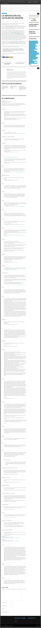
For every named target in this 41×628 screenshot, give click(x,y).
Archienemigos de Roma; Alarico (15, 119)
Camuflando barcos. (13, 262)
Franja (10, 35)
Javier (3, 166)
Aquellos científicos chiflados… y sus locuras (13, 87)
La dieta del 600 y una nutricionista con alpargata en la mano (5, 87)
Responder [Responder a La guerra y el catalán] (9, 478)
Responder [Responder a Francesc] (9, 350)
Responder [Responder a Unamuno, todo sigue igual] (9, 521)
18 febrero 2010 (7, 21)
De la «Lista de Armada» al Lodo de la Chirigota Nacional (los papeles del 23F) (22, 87)
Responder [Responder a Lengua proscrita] (9, 505)
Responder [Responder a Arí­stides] (9, 240)
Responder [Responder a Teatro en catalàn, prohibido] (9, 530)
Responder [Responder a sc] (9, 328)
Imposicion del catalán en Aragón (8, 136)
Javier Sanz (4, 130)
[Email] (10, 57)
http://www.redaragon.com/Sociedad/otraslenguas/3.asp (11, 157)
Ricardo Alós (3, 536)
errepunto (4, 143)
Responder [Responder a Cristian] (9, 427)
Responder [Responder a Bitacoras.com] (10, 101)
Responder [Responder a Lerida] (9, 513)
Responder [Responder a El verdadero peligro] (9, 486)
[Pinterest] (8, 57)
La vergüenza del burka (14, 324)
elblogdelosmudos (5, 175)
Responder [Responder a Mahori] (9, 123)
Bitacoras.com (3, 100)
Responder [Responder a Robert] (9, 192)
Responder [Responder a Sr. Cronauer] (11, 540)
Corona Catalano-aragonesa (10, 39)
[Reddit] (5, 57)
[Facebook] (2, 57)
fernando (3, 265)
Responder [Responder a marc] (9, 184)
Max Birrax (4, 254)
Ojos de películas (12, 398)
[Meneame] (12, 57)
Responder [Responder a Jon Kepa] (9, 228)
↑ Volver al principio (37, 625)
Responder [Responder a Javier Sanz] (9, 320)
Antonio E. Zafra (5, 272)
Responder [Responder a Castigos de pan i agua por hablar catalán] (9, 468)
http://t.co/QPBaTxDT (16, 537)
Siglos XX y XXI (4, 13)
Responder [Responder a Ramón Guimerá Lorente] (10, 460)
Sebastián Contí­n (6, 54)
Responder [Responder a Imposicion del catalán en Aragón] (9, 137)
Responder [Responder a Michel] (8, 545)
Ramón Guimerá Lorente (7, 459)
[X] (3, 57)
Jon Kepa (3, 227)
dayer (3, 378)
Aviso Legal (3, 625)
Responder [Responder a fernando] (9, 266)
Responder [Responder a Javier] (9, 201)
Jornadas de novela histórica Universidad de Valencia (18, 133)
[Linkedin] (6, 57)
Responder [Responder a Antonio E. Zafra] (9, 273)
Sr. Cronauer (3, 539)
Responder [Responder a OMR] (8, 443)
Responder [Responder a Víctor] (9, 402)
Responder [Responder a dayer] (8, 379)
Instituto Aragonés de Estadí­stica (16, 32)
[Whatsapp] (9, 57)
